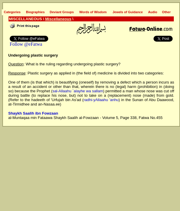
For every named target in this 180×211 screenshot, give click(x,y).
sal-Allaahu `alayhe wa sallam (77, 91)
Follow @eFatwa (26, 44)
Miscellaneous (58, 19)
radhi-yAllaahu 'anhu (101, 100)
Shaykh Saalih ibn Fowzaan (33, 113)
